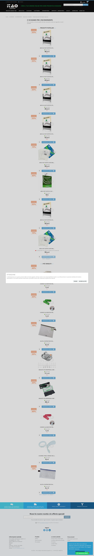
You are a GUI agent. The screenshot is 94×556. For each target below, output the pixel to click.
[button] (82, 553)
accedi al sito (82, 281)
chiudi (75, 281)
